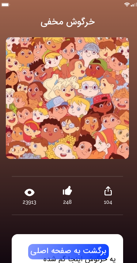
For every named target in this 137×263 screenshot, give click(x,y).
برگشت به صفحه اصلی (68, 251)
